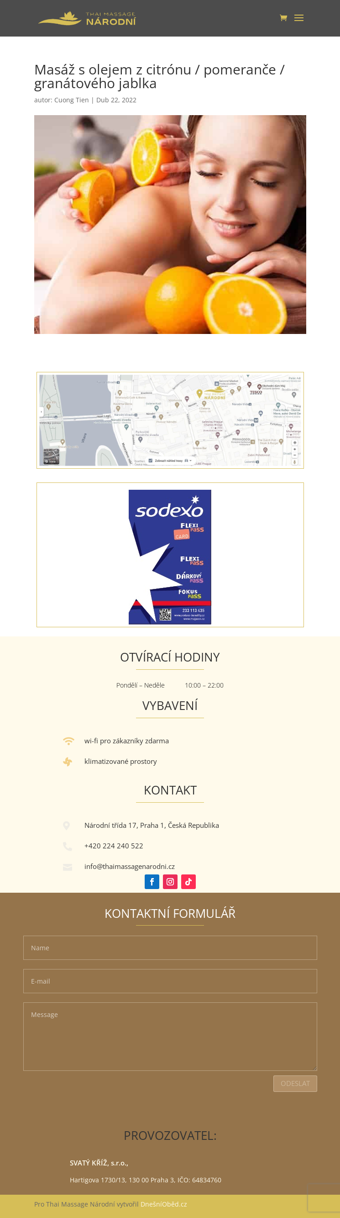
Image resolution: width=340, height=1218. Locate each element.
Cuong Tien (71, 99)
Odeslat (295, 1083)
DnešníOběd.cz (165, 1204)
